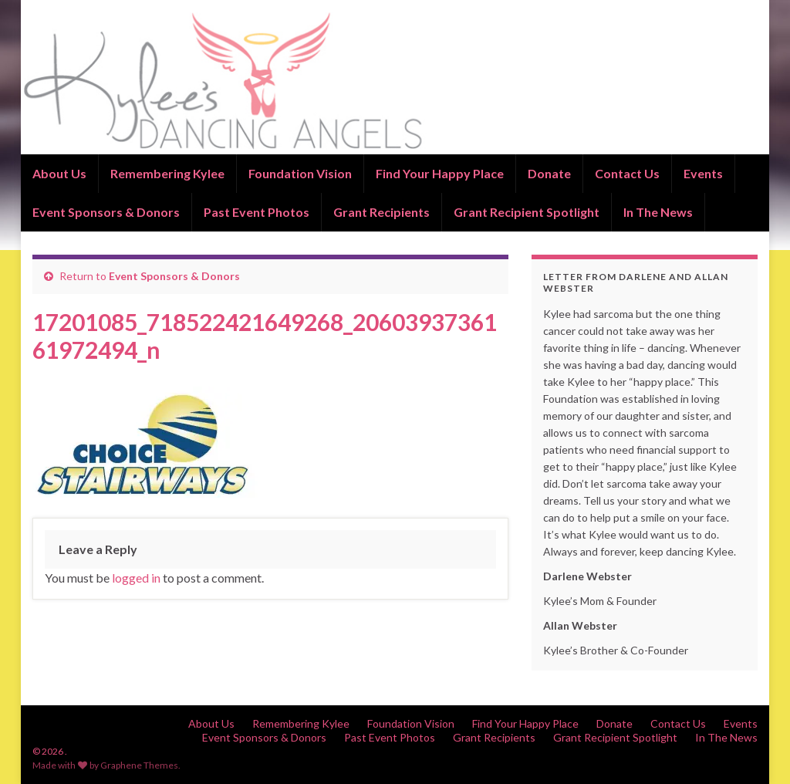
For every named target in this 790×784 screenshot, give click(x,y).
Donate (549, 173)
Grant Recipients (381, 211)
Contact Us (627, 173)
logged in (136, 577)
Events (703, 173)
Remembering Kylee (167, 173)
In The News (658, 211)
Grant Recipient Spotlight (526, 211)
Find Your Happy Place (440, 173)
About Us (59, 173)
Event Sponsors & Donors (106, 211)
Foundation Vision (300, 173)
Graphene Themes (139, 765)
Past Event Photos (256, 211)
